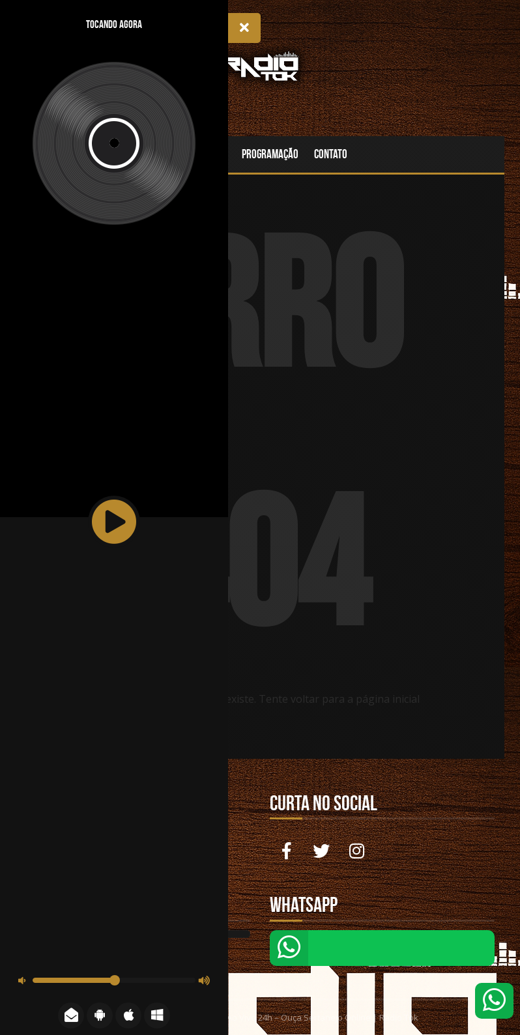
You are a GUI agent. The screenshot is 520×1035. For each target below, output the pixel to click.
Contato (330, 154)
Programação (270, 154)
